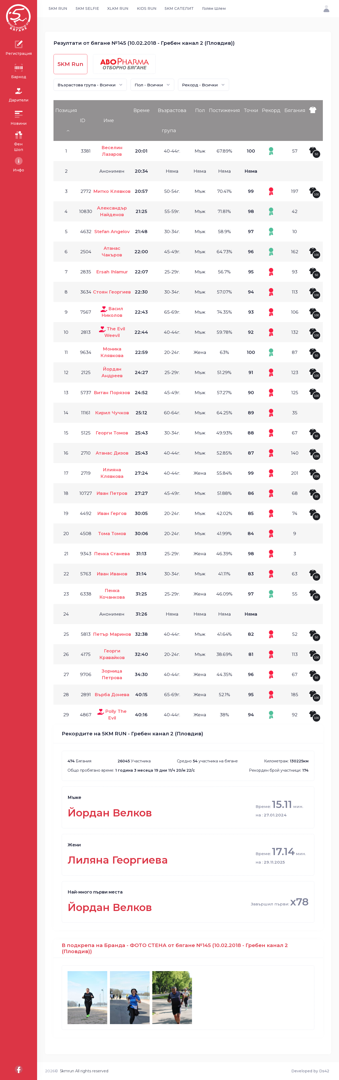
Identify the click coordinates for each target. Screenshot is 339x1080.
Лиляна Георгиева (118, 860)
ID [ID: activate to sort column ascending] (82, 120)
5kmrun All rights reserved (84, 1071)
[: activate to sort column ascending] (315, 120)
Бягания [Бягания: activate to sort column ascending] (294, 110)
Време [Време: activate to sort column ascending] (141, 110)
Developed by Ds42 (310, 1071)
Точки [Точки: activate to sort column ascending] (251, 110)
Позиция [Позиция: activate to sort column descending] (66, 110)
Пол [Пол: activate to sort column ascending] (200, 110)
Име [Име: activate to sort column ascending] (109, 120)
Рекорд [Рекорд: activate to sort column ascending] (271, 110)
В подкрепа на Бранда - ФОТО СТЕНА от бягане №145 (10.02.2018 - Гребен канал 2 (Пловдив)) (175, 948)
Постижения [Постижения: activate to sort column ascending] (224, 110)
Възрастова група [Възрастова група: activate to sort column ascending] (172, 121)
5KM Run (70, 64)
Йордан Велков (110, 813)
